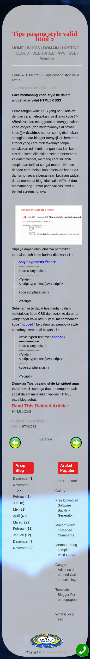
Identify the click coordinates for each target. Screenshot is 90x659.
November (21, 485)
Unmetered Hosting (54, 652)
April (16, 516)
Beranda (45, 439)
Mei (15, 509)
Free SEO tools (66, 481)
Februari (19, 496)
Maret (17, 522)
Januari (18, 535)
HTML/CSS (33, 75)
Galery (60, 491)
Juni (16, 503)
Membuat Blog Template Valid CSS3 (66, 550)
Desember (21, 478)
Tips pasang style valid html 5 (34, 87)
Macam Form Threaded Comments (65, 530)
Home (16, 75)
